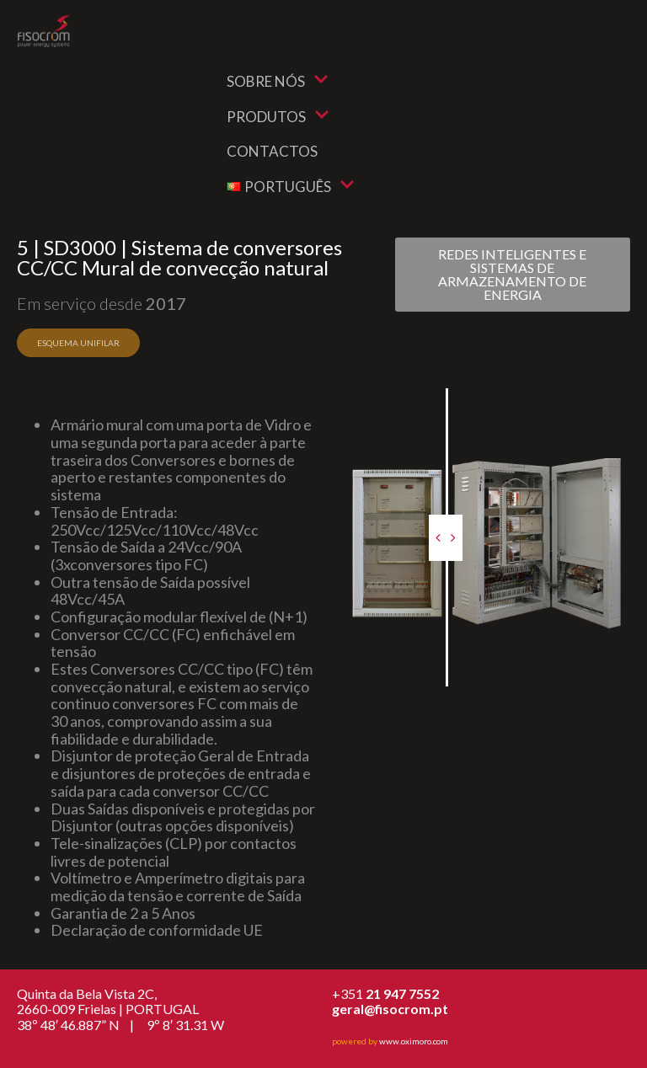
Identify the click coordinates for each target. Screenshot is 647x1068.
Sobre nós (278, 81)
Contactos (272, 151)
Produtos (278, 116)
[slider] (446, 538)
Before (338, 400)
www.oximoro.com (413, 1041)
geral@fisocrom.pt (390, 1009)
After (624, 400)
